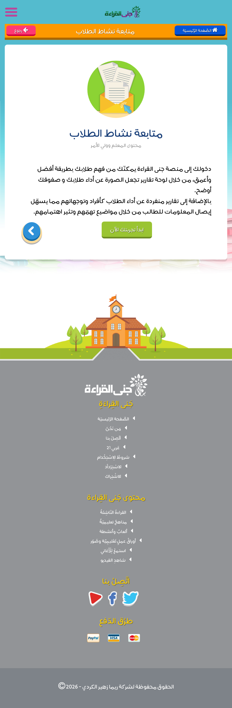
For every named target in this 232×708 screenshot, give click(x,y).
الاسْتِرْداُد (113, 466)
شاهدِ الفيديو (113, 560)
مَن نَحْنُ (113, 428)
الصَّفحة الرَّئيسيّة (113, 418)
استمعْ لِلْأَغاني (113, 550)
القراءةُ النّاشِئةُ (113, 512)
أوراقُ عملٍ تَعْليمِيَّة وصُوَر (113, 540)
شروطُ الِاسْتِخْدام (113, 457)
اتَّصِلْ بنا (113, 438)
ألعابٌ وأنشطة (113, 531)
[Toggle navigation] (11, 12)
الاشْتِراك (113, 476)
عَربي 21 (113, 447)
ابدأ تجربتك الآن (127, 229)
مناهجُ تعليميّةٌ (113, 521)
